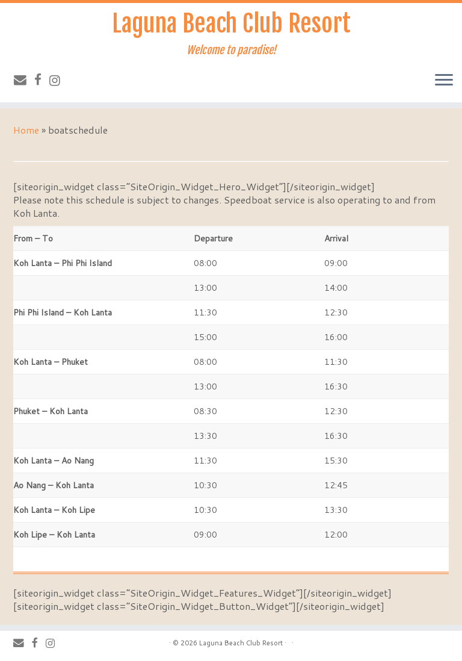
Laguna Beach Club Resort (231, 23)
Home (26, 130)
